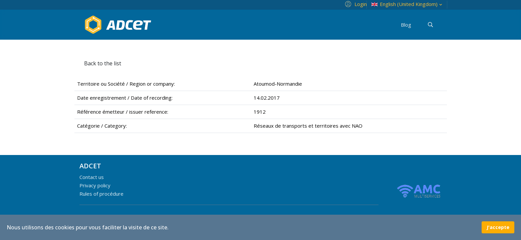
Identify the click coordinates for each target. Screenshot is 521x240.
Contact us (91, 177)
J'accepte (498, 227)
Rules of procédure (101, 193)
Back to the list (102, 63)
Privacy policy (94, 185)
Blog (406, 24)
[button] (355, 3)
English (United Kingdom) (407, 4)
